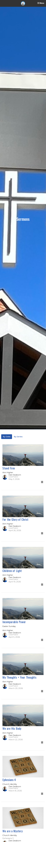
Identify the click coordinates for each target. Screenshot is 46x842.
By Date (6, 436)
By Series (18, 436)
